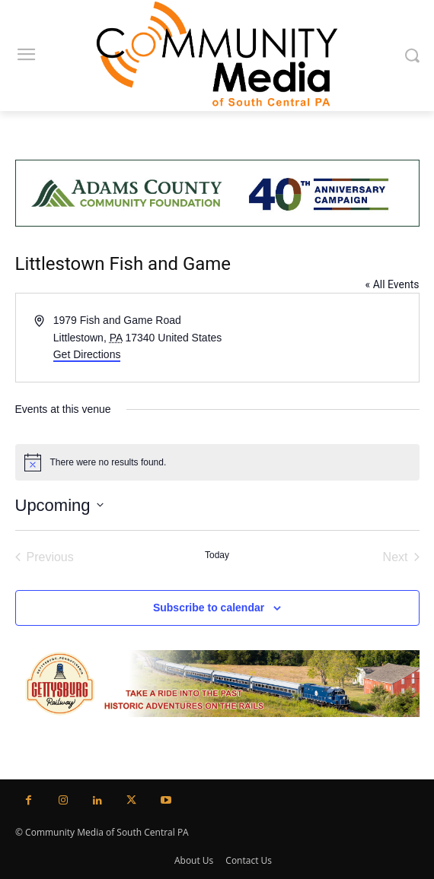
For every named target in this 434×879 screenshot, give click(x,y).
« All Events (392, 284)
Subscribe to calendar (208, 607)
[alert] (217, 462)
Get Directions (87, 354)
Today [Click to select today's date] (217, 555)
